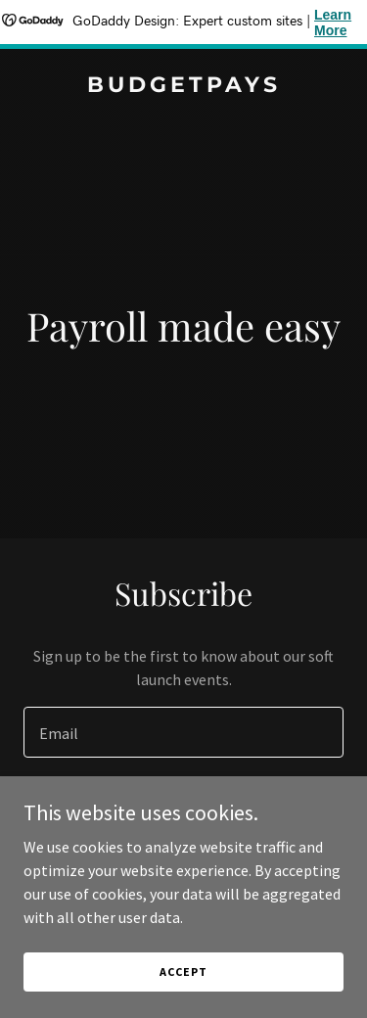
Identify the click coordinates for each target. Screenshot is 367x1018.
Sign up (183, 808)
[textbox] (183, 732)
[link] (183, 86)
